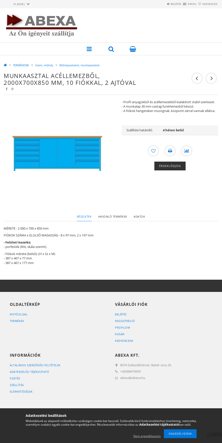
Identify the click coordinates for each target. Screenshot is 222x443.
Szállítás (17, 385)
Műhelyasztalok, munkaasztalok (79, 65)
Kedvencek (207, 4)
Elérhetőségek (21, 391)
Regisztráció (125, 321)
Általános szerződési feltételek (35, 365)
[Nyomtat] (170, 151)
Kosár (120, 334)
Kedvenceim (124, 341)
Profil (183, 4)
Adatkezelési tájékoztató (29, 372)
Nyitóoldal (19, 314)
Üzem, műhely (44, 65)
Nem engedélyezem (147, 436)
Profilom (122, 327)
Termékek (17, 321)
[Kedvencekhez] (153, 151)
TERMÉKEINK (21, 65)
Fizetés (15, 378)
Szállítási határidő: (140, 130)
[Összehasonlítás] (186, 151)
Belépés (162, 4)
